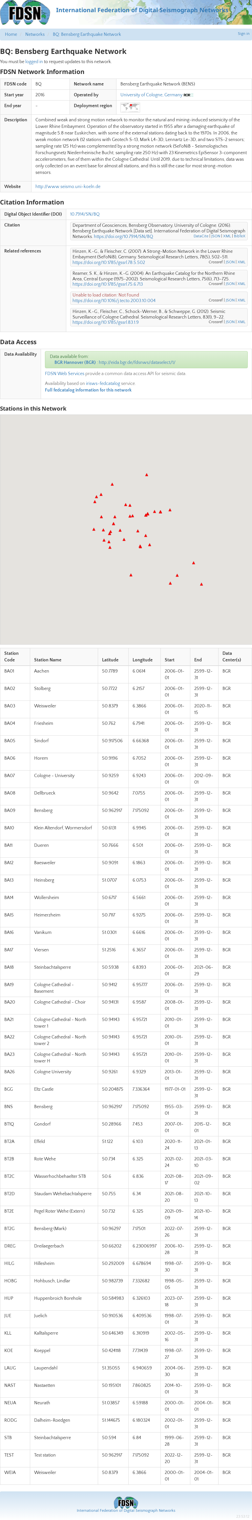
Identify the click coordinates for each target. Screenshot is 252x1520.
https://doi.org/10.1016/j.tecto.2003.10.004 (114, 300)
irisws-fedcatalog (103, 383)
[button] (93, 529)
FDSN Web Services (64, 373)
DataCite (201, 236)
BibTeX (239, 236)
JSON (215, 236)
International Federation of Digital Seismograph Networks (126, 1510)
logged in (34, 61)
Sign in (244, 34)
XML (227, 236)
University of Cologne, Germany (151, 95)
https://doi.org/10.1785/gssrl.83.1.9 (106, 322)
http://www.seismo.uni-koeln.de (67, 186)
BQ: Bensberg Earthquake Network (87, 34)
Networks (35, 34)
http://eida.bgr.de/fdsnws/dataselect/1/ (137, 362)
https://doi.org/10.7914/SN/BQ (123, 236)
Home (11, 34)
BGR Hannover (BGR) (75, 362)
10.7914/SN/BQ (85, 214)
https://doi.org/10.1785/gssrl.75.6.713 (108, 284)
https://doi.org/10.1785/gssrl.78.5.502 (109, 262)
